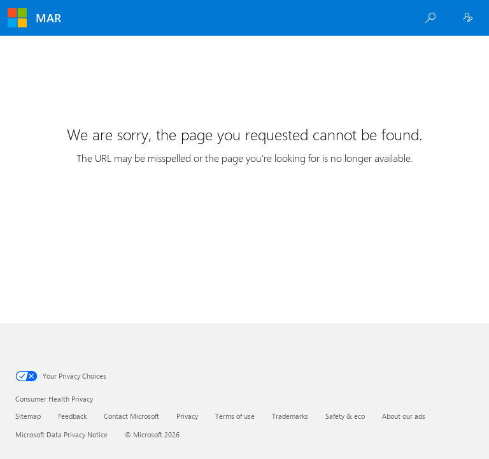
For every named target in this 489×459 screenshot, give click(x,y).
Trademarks (290, 416)
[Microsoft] (17, 17)
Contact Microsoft (131, 416)
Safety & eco (345, 416)
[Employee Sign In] (468, 17)
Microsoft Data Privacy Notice (61, 434)
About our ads (403, 416)
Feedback (72, 416)
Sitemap (28, 416)
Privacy (187, 416)
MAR (48, 18)
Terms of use (235, 416)
